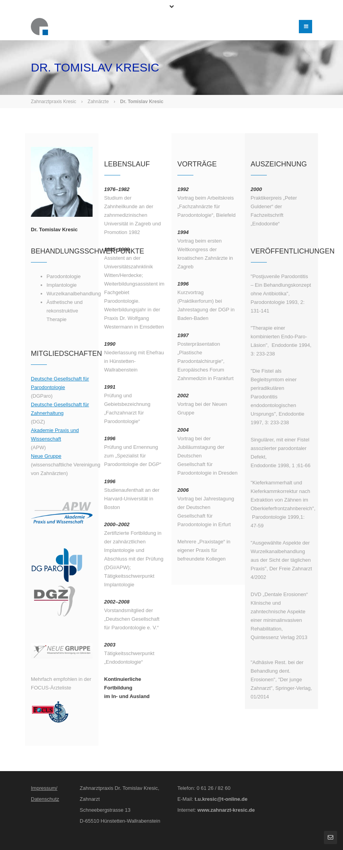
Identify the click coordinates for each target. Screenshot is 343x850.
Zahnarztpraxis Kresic (53, 101)
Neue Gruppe (46, 456)
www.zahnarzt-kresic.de (226, 810)
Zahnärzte (98, 101)
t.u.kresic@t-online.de (221, 799)
